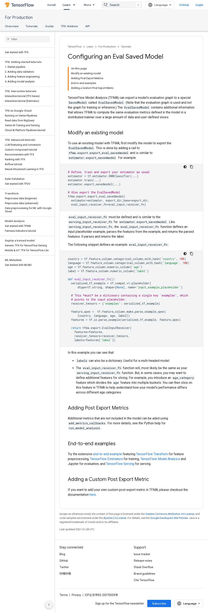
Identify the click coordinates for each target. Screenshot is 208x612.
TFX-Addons (69, 26)
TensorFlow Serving (120, 464)
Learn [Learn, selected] (66, 5)
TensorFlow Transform (152, 454)
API (87, 26)
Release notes (143, 560)
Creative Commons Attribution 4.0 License (169, 513)
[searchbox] (27, 39)
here (93, 495)
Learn (90, 46)
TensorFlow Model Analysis (160, 459)
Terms (64, 595)
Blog (62, 554)
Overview (11, 26)
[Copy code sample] (191, 167)
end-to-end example (107, 454)
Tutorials (32, 26)
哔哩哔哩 (65, 573)
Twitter (64, 567)
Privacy (76, 595)
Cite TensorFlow (144, 580)
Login (199, 4)
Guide (49, 26)
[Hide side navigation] (49, 605)
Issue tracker (142, 554)
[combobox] (122, 5)
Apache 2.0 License (114, 517)
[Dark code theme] (185, 167)
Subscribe (159, 603)
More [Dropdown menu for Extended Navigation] (87, 5)
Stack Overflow (143, 567)
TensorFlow (74, 46)
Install (51, 5)
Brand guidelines (144, 573)
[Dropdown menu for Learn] (75, 5)
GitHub (184, 5)
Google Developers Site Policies (169, 517)
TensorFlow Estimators (106, 459)
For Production (19, 17)
